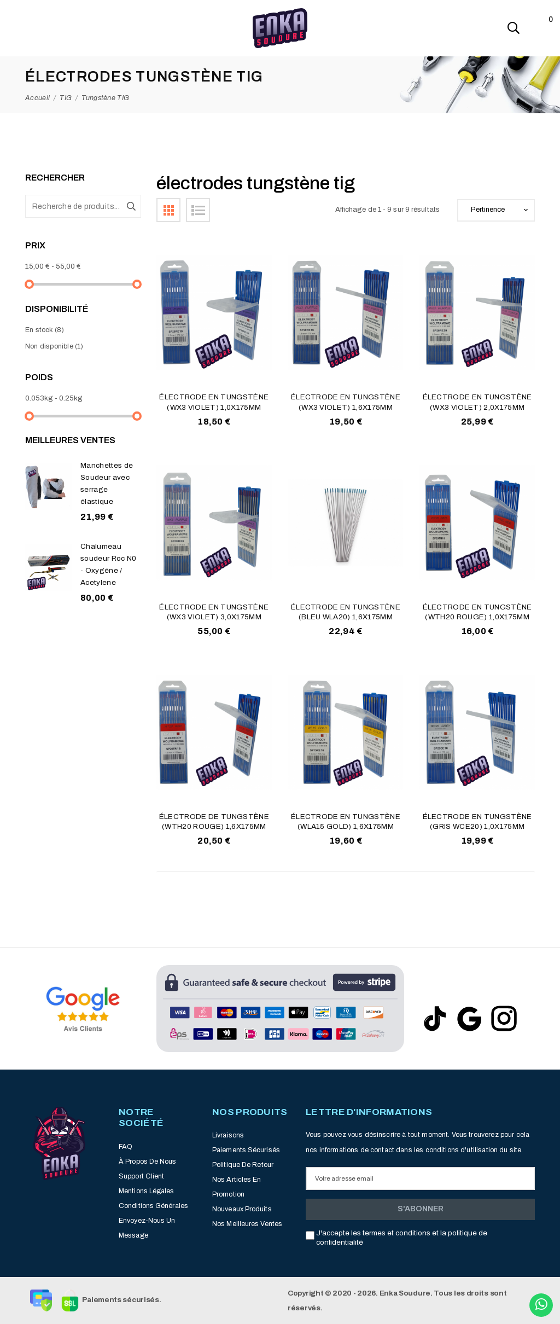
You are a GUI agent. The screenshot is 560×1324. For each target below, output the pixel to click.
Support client (141, 1176)
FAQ (125, 1147)
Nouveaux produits (242, 1209)
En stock (44, 330)
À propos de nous (148, 1161)
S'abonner (421, 1208)
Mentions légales (146, 1191)
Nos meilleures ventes (247, 1224)
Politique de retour (242, 1165)
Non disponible (54, 346)
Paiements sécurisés (246, 1150)
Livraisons (228, 1135)
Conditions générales (153, 1206)
